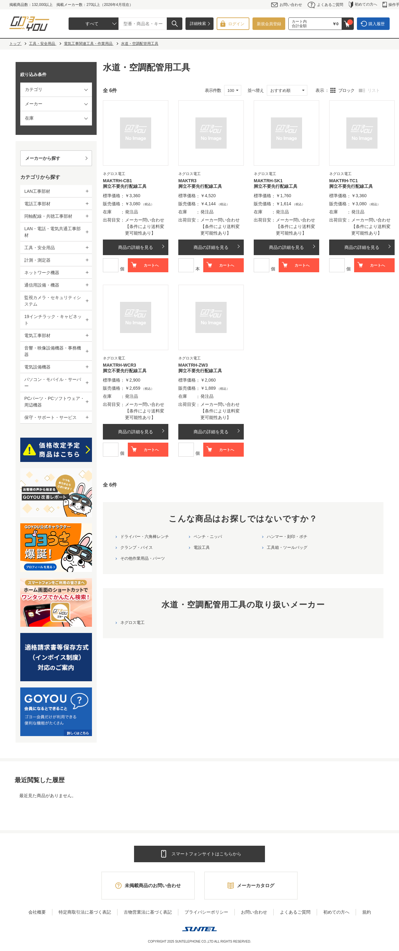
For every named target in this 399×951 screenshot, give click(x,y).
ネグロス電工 (132, 622)
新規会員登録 (269, 23)
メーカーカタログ (255, 885)
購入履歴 (376, 23)
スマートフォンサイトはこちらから (206, 853)
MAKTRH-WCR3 (119, 365)
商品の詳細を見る (135, 247)
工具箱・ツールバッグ (287, 547)
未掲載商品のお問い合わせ (153, 885)
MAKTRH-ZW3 (193, 365)
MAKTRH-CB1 (117, 180)
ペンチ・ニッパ (208, 536)
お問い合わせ (286, 4)
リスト (374, 90)
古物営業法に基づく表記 (148, 912)
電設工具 (202, 547)
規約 (366, 912)
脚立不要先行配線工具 (125, 186)
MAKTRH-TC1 (343, 180)
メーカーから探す (42, 158)
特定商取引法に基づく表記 (85, 912)
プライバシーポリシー (206, 912)
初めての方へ (363, 5)
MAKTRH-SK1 (268, 180)
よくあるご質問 (325, 4)
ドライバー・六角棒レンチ (144, 536)
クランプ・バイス (136, 547)
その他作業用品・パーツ (142, 558)
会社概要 (37, 912)
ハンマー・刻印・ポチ (287, 536)
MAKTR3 (187, 180)
